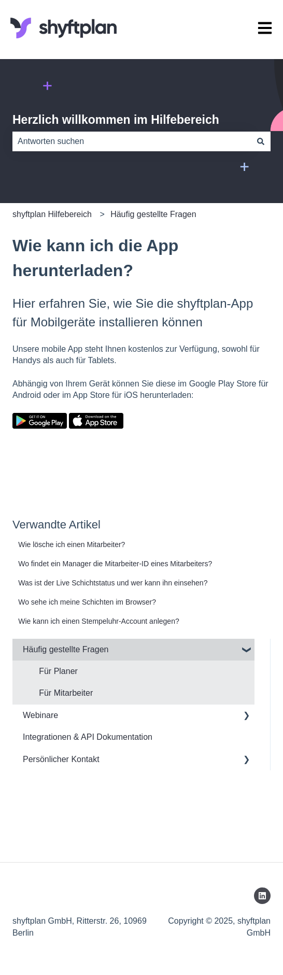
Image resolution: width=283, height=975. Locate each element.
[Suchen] (261, 141)
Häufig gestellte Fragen (153, 214)
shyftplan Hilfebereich (52, 214)
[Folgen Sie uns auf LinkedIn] (262, 895)
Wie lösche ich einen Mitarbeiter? (71, 544)
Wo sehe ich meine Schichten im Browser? (87, 602)
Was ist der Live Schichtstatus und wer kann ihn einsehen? (112, 583)
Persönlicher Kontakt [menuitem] (61, 759)
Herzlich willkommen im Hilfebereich (115, 119)
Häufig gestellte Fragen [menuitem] (65, 649)
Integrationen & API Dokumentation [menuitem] (87, 737)
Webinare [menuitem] (40, 715)
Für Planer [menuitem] (58, 671)
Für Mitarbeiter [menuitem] (66, 693)
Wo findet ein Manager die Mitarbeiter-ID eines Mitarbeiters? (115, 564)
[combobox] (131, 141)
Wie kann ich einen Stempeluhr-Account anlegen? (98, 621)
